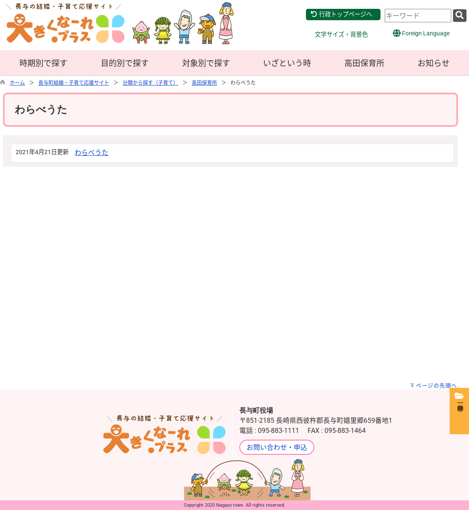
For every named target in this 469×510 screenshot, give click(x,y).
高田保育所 (364, 63)
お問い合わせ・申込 (277, 447)
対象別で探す (206, 63)
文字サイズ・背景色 (341, 34)
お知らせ (434, 63)
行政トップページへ (341, 14)
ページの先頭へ (436, 385)
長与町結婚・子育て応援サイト (73, 83)
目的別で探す (125, 63)
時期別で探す (43, 63)
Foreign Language (421, 33)
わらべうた (91, 153)
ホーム (17, 83)
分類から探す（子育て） (150, 83)
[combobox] (418, 15)
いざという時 (287, 63)
